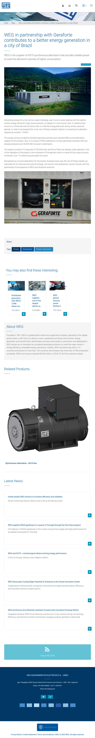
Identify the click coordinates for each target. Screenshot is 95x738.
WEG (5, 5)
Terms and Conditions (46, 734)
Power (16, 249)
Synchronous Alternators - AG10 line (21, 463)
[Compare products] (69, 5)
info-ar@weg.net (49, 689)
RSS (56, 734)
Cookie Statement (29, 734)
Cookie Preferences (49, 727)
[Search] (76, 5)
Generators (27, 249)
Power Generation (43, 249)
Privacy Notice (16, 734)
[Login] (62, 5)
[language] (84, 5)
